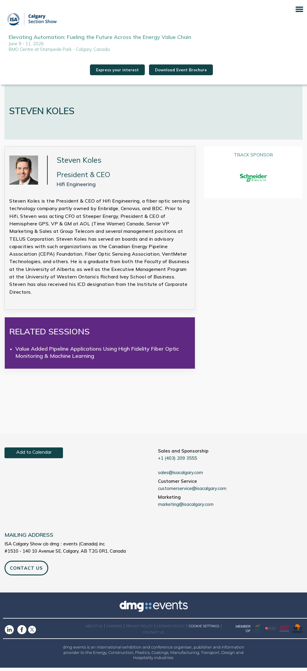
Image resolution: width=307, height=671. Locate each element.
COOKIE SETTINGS (204, 629)
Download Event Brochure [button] (181, 71)
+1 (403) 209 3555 (177, 461)
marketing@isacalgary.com (185, 507)
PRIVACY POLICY (139, 629)
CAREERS (114, 629)
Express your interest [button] (117, 71)
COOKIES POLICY (171, 629)
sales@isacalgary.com (180, 475)
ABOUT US (94, 629)
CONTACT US (26, 571)
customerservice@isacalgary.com (192, 491)
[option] (253, 181)
